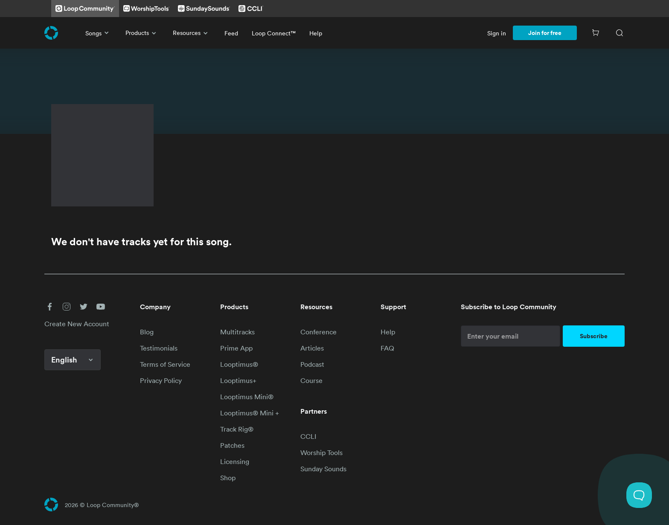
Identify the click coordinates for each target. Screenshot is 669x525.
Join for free (544, 33)
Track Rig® (236, 429)
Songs (98, 33)
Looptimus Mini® (246, 396)
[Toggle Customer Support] (639, 495)
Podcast (312, 364)
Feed (231, 33)
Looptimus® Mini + (249, 413)
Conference (318, 332)
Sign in (496, 33)
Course (311, 380)
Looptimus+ (238, 380)
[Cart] (595, 33)
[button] (49, 307)
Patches (232, 445)
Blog (147, 332)
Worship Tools (321, 452)
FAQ (387, 348)
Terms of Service (165, 364)
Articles (312, 348)
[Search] (619, 33)
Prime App (236, 348)
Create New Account (76, 323)
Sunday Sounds (323, 468)
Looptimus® (239, 364)
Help (315, 33)
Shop (228, 477)
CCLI (308, 436)
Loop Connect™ (274, 33)
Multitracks (237, 332)
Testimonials (158, 348)
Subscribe (594, 336)
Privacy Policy (161, 380)
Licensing (234, 461)
